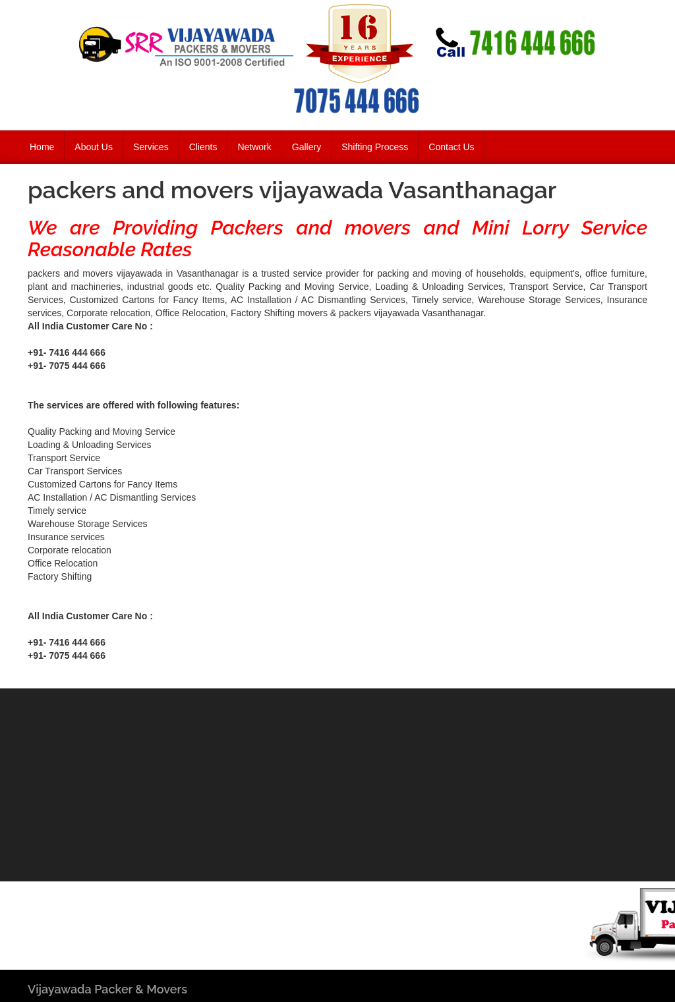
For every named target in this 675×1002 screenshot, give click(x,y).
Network (254, 147)
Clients (203, 147)
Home (42, 147)
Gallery (306, 147)
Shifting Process (374, 147)
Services (151, 147)
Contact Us (451, 147)
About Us (93, 147)
